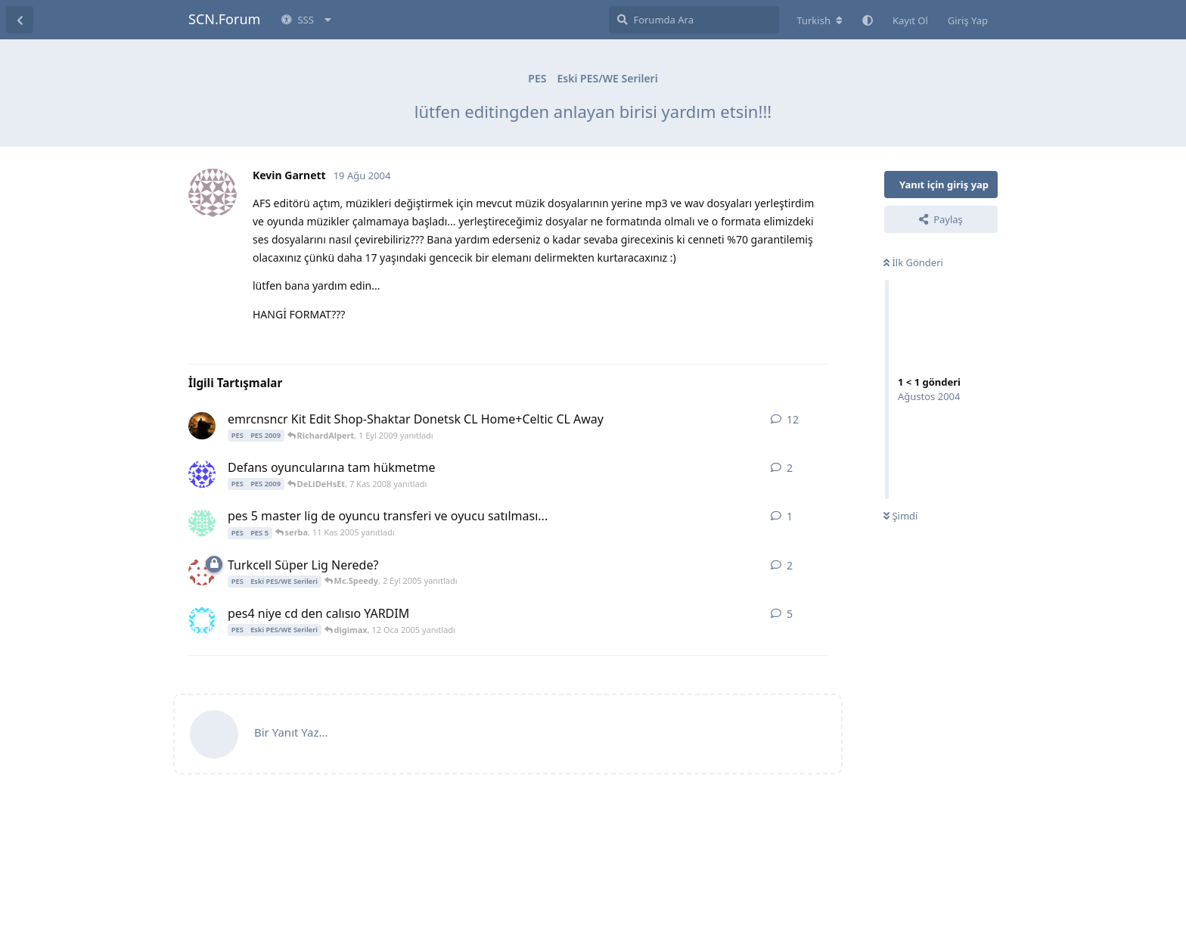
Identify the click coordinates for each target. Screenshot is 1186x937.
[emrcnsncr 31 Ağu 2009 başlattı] (202, 425)
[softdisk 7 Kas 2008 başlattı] (202, 474)
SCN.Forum (224, 19)
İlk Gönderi (913, 262)
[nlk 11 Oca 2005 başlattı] (202, 620)
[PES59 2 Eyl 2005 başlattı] (202, 571)
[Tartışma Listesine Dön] (19, 19)
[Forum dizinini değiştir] (819, 20)
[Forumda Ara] (694, 19)
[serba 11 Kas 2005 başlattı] (202, 522)
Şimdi (900, 516)
